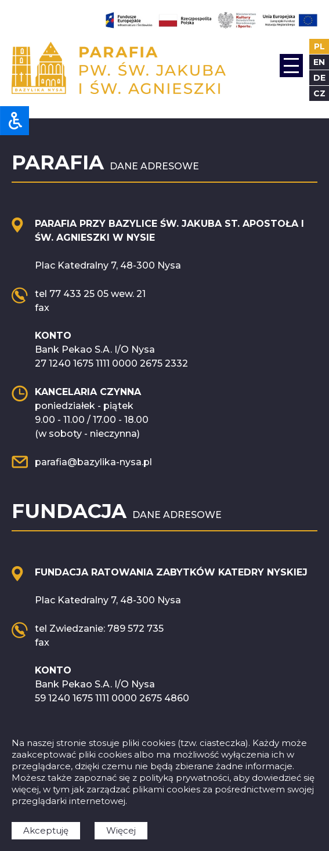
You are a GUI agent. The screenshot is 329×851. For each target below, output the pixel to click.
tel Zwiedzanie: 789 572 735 (99, 628)
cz (319, 93)
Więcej (121, 830)
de (319, 78)
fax (42, 307)
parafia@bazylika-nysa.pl (93, 462)
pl (319, 46)
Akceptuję (45, 830)
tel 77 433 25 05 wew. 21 (90, 293)
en (319, 62)
